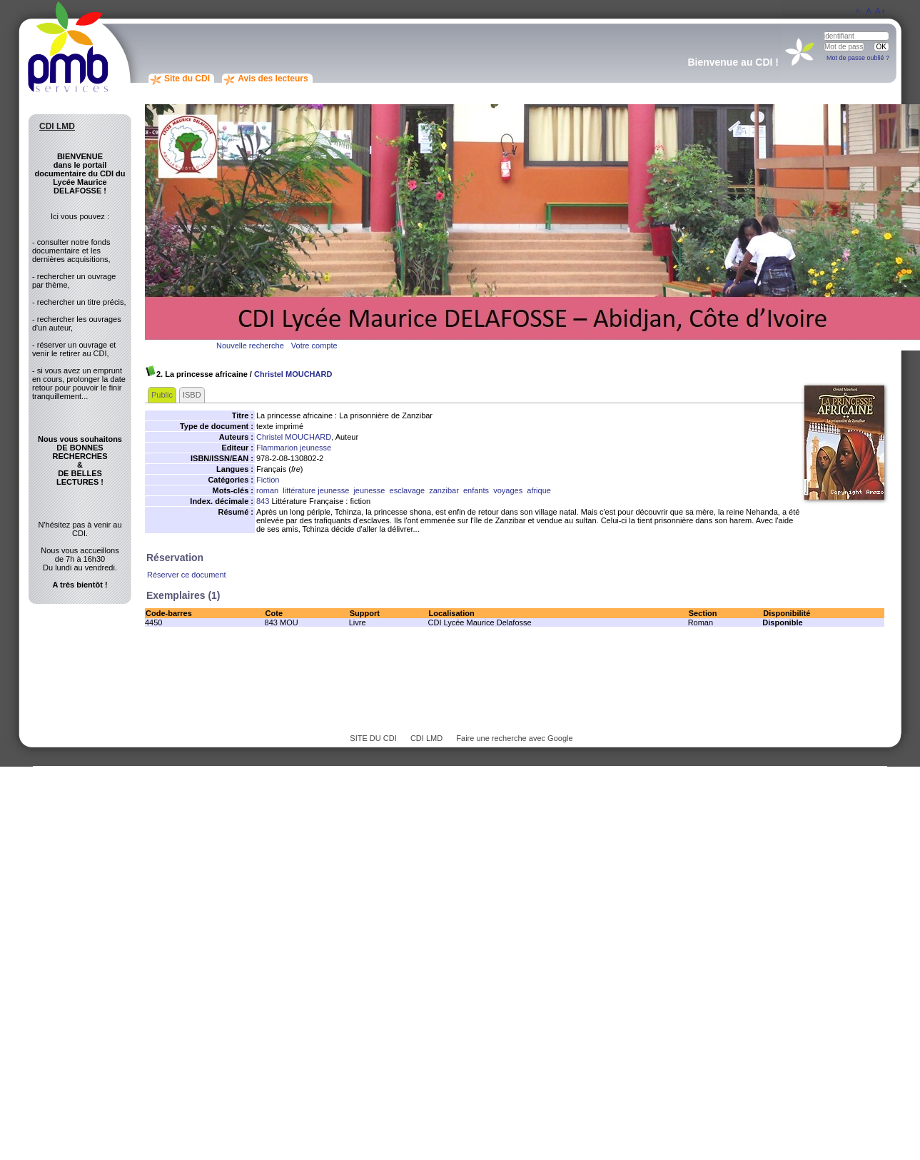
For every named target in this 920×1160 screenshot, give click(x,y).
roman (267, 490)
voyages (507, 490)
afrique (539, 490)
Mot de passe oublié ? (858, 57)
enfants (476, 490)
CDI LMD (426, 738)
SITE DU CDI (373, 738)
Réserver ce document (186, 574)
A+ (880, 11)
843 (262, 501)
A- (859, 10)
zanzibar (444, 490)
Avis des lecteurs (273, 79)
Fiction (267, 479)
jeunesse (369, 490)
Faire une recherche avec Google (514, 738)
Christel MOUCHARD (293, 374)
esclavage (407, 490)
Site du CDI (187, 79)
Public (162, 394)
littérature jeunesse (316, 490)
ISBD (192, 394)
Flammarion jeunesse (293, 447)
